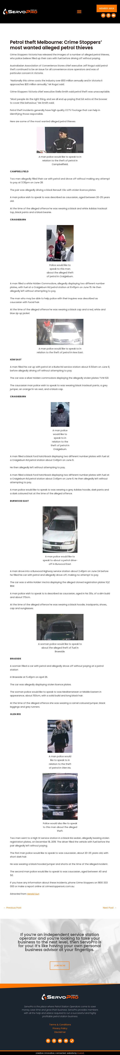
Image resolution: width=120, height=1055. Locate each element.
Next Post (110, 908)
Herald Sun (33, 893)
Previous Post (12, 908)
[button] (79, 11)
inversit (80, 1053)
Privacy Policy (60, 1028)
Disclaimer (60, 1032)
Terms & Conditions (60, 1024)
